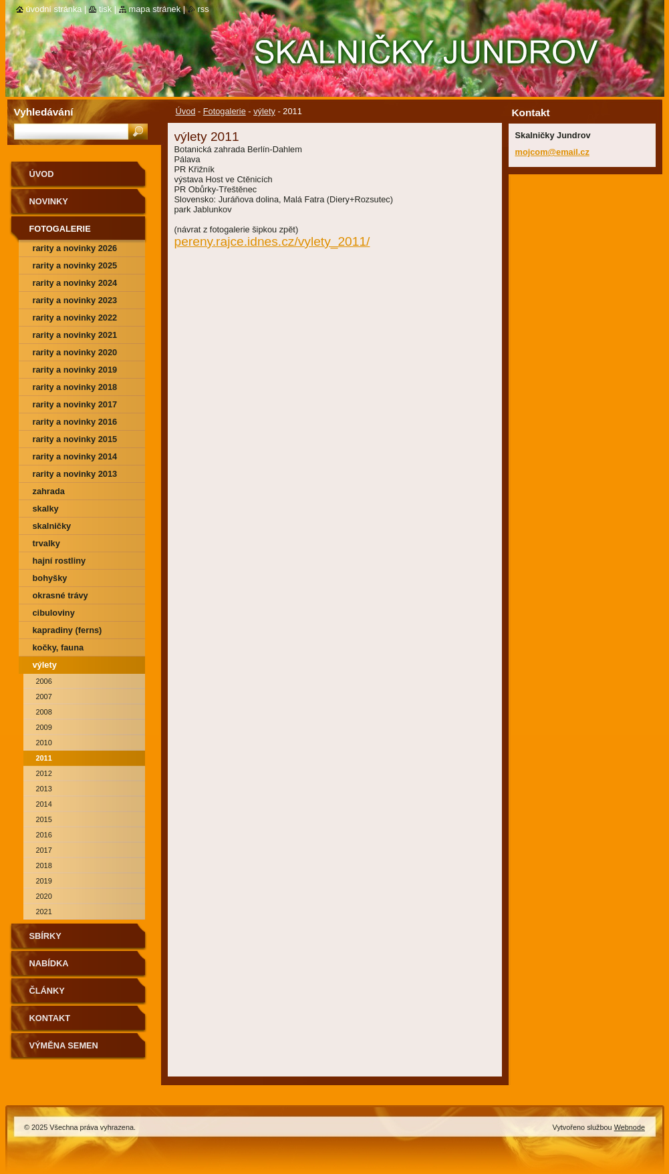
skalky (46, 509)
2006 (44, 681)
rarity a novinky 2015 (75, 439)
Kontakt (50, 1018)
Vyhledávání (44, 112)
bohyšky (50, 578)
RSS (203, 9)
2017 (44, 850)
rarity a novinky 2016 (75, 422)
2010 (44, 743)
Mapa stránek (155, 9)
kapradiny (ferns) (67, 630)
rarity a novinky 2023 (75, 300)
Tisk (105, 9)
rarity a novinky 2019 (75, 370)
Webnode (629, 1127)
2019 (44, 881)
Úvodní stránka (54, 9)
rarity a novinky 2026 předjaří (75, 250)
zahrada (49, 491)
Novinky (48, 201)
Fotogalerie (224, 111)
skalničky (52, 526)
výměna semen (63, 1045)
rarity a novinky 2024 (75, 283)
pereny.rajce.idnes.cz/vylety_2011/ (272, 241)
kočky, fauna (58, 647)
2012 (44, 773)
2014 (44, 804)
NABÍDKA (49, 963)
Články (47, 991)
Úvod (186, 111)
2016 (44, 835)
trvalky (46, 543)
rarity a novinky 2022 (75, 318)
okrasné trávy (60, 595)
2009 (44, 727)
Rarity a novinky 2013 (75, 474)
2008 (44, 712)
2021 (44, 912)
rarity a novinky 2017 (75, 404)
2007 (44, 697)
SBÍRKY (45, 936)
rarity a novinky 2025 (75, 265)
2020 (44, 896)
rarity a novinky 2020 (75, 352)
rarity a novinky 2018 (75, 387)
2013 (44, 789)
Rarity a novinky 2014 (75, 456)
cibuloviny (54, 613)
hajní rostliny (59, 561)
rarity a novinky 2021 (75, 335)
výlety (264, 111)
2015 (44, 819)
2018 (44, 865)
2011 (44, 758)
